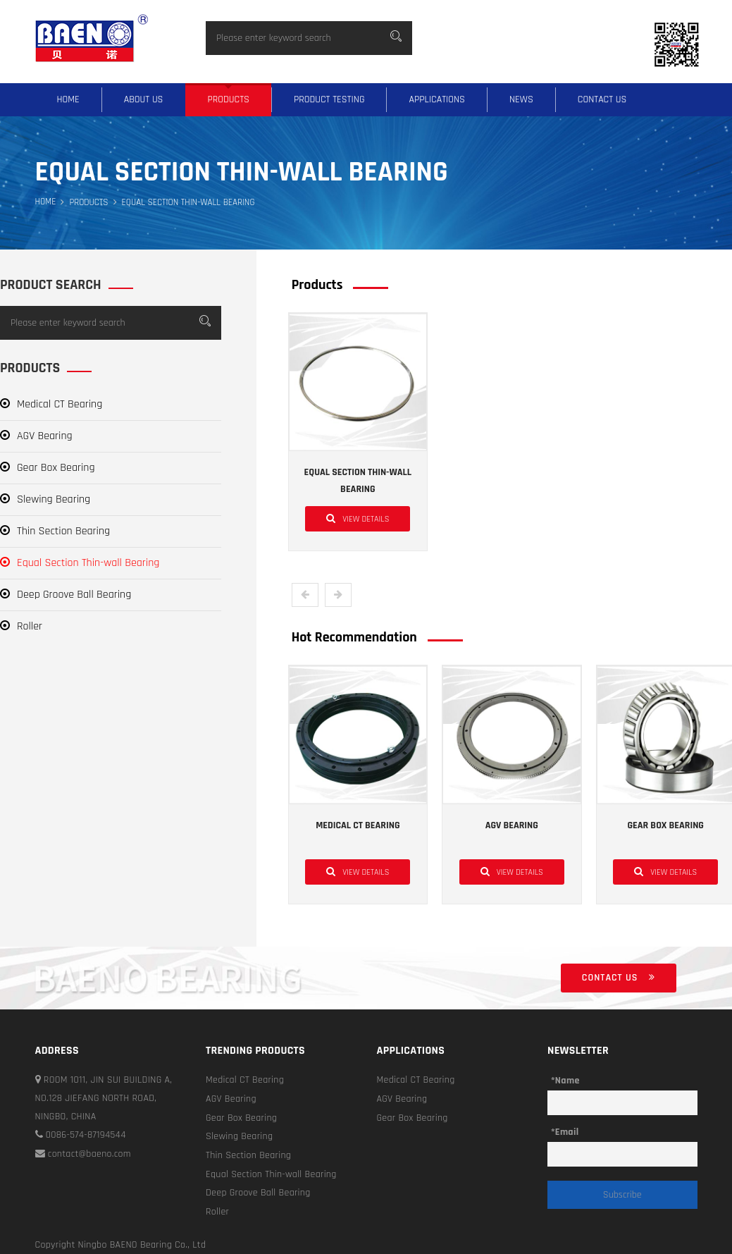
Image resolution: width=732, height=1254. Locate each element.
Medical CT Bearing (51, 404)
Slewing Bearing (45, 499)
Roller (21, 626)
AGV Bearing (36, 436)
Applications (437, 99)
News (521, 99)
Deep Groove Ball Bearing (65, 594)
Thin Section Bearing (55, 531)
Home (68, 99)
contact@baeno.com (83, 1153)
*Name (565, 1080)
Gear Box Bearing (47, 467)
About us (143, 99)
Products (228, 99)
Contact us (602, 99)
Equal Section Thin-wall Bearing (79, 562)
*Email (564, 1132)
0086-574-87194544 (81, 1135)
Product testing (329, 99)
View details (357, 518)
